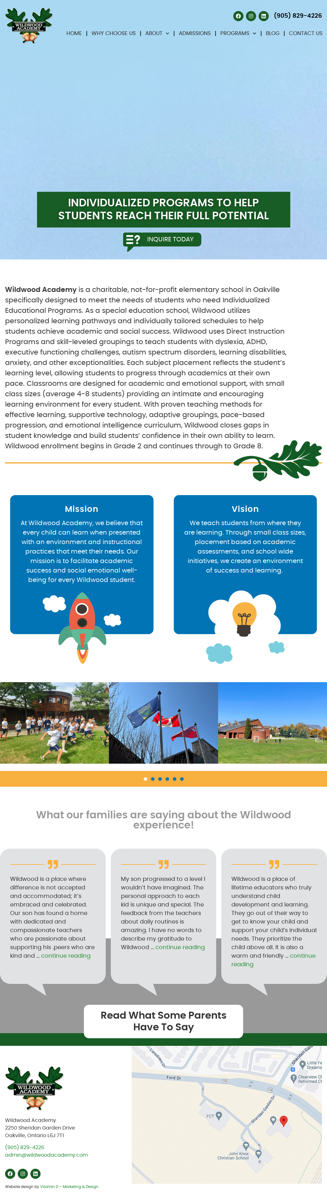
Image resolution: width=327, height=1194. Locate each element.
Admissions (195, 33)
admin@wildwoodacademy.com (46, 1155)
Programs (238, 33)
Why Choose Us (113, 33)
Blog (273, 33)
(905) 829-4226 (24, 1147)
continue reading (66, 956)
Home (74, 33)
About (157, 33)
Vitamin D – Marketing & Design (69, 1187)
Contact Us (306, 33)
